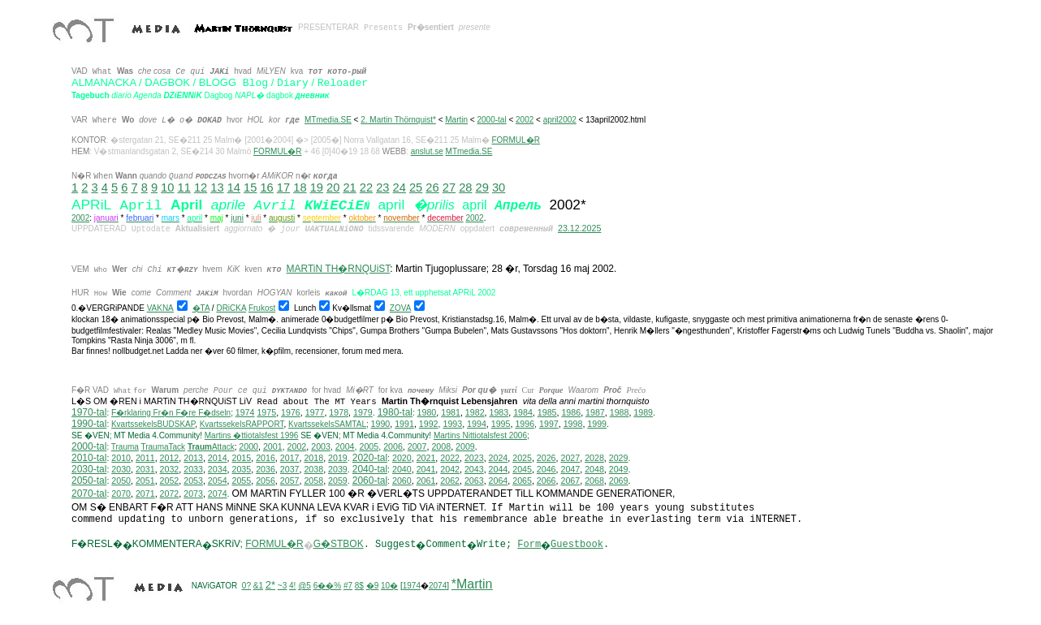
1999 (597, 424)
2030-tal (88, 469)
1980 (427, 412)
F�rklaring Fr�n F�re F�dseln (171, 412)
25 (415, 187)
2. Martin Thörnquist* (398, 119)
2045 (522, 469)
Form (529, 544)
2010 (121, 458)
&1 (258, 585)
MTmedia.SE (328, 119)
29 (482, 187)
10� (389, 585)
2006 (393, 446)
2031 (145, 469)
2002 (524, 119)
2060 (402, 480)
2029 (618, 458)
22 (366, 187)
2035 (242, 469)
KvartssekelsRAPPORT (242, 424)
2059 (338, 480)
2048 (594, 469)
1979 (363, 412)
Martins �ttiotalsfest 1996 (252, 435)
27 (449, 187)
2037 (290, 469)
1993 (452, 424)
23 (382, 187)
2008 (441, 446)
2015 (242, 458)
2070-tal (88, 493)
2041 (426, 469)
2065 (522, 480)
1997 (549, 424)
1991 (404, 424)
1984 (523, 412)
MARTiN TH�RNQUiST (339, 268)
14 (233, 187)
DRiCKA (231, 308)
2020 (402, 458)
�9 (372, 585)
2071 (145, 493)
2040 (402, 469)
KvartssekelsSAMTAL (327, 424)
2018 (313, 458)
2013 (193, 458)
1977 (315, 412)
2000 (248, 446)
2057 (290, 480)
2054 (217, 480)
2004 (345, 446)
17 (283, 187)
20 (332, 187)
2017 (290, 458)
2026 (546, 458)
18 (299, 187)
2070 (121, 493)
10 (167, 187)
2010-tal (88, 457)
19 (316, 187)
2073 (193, 493)
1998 (573, 424)
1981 (450, 412)
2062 (450, 480)
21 (349, 187)
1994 (476, 424)
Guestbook (577, 544)
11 (184, 187)
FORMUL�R (515, 140)
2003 (320, 446)
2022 (450, 458)
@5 (304, 585)
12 (200, 187)
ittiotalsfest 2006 (480, 435)
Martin (456, 119)
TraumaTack (162, 446)
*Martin (472, 584)
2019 (338, 458)
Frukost (261, 308)
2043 (474, 469)
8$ (359, 585)
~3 (282, 585)
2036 (265, 469)
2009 (465, 446)
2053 (193, 480)
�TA (200, 308)
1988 (619, 412)
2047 (570, 469)
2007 (417, 446)
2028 (594, 458)
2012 (169, 458)
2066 (546, 480)
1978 (338, 412)
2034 (217, 469)
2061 (426, 480)
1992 (428, 424)
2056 (265, 480)
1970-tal (88, 412)
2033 (193, 469)
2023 (474, 458)
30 (498, 187)
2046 (546, 469)
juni (237, 217)
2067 (570, 480)
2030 (121, 469)
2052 (169, 480)
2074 (217, 493)
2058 (313, 480)
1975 (266, 412)
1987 (595, 412)
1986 (571, 412)
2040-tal (369, 469)
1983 (499, 412)
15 (250, 187)
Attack (211, 446)
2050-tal (88, 480)
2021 (426, 458)
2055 (242, 480)
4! (292, 585)
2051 (145, 480)
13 (216, 187)
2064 (498, 480)
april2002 (560, 119)
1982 (475, 412)
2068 (594, 480)
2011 (145, 458)
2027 (570, 458)
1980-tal (395, 412)
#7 (347, 585)
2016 (265, 458)
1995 (501, 424)
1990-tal (88, 423)
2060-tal (369, 480)
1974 (245, 412)
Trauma (125, 446)
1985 (547, 412)
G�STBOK (338, 544)
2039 (338, 469)
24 (399, 187)
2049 (618, 469)
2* (270, 585)
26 (431, 187)
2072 (169, 493)
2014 (217, 458)
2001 (273, 446)
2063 (474, 480)
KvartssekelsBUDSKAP (153, 424)
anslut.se (427, 151)
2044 (498, 469)
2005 (368, 446)
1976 (290, 412)
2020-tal (369, 457)
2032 (169, 469)
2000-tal (491, 119)
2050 (121, 480)
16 (266, 187)
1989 (643, 412)
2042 (450, 469)
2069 (618, 480)
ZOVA (400, 308)
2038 (313, 469)
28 (465, 187)
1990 (381, 424)
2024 (498, 458)
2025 (522, 458)
